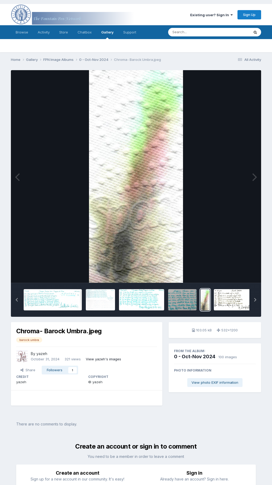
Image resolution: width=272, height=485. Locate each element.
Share (27, 370)
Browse (22, 32)
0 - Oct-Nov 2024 (194, 356)
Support (129, 32)
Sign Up (249, 14)
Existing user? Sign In (211, 15)
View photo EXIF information (215, 382)
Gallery (107, 34)
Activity (44, 32)
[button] (17, 300)
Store (63, 32)
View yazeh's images (103, 359)
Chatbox (85, 32)
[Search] (194, 32)
